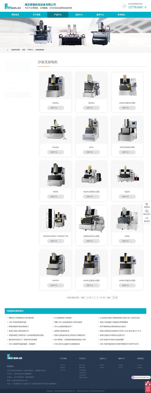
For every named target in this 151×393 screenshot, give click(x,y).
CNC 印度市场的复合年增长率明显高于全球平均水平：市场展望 (123, 344)
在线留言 (139, 367)
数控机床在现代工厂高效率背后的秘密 (23, 340)
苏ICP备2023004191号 (97, 391)
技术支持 (120, 367)
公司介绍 (62, 365)
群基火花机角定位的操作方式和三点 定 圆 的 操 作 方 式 (120, 331)
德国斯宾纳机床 (13, 107)
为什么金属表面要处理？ (63, 326)
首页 (23, 50)
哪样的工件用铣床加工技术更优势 (21, 318)
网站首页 (15, 15)
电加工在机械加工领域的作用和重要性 (114, 322)
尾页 (108, 297)
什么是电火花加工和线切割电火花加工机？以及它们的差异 (121, 318)
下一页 (103, 297)
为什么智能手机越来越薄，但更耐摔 (22, 344)
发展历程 (62, 367)
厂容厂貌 (62, 370)
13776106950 (137, 7)
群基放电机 (12, 83)
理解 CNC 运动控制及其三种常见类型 (68, 322)
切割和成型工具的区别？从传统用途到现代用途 (26, 335)
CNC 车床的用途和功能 (17, 322)
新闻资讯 (102, 365)
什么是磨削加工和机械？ (63, 318)
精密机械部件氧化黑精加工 (19, 326)
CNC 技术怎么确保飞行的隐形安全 (67, 344)
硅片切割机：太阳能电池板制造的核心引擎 (70, 340)
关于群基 (36, 15)
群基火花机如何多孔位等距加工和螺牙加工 (70, 335)
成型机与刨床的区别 (61, 331)
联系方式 (139, 365)
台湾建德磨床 (12, 89)
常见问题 (102, 367)
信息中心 (79, 15)
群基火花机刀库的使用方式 (19, 331)
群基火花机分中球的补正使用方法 (112, 335)
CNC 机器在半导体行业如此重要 (112, 340)
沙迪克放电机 (40, 50)
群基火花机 (12, 77)
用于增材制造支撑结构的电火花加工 (113, 326)
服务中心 (100, 15)
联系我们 (121, 15)
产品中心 (58, 15)
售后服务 (120, 365)
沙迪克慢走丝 (12, 101)
